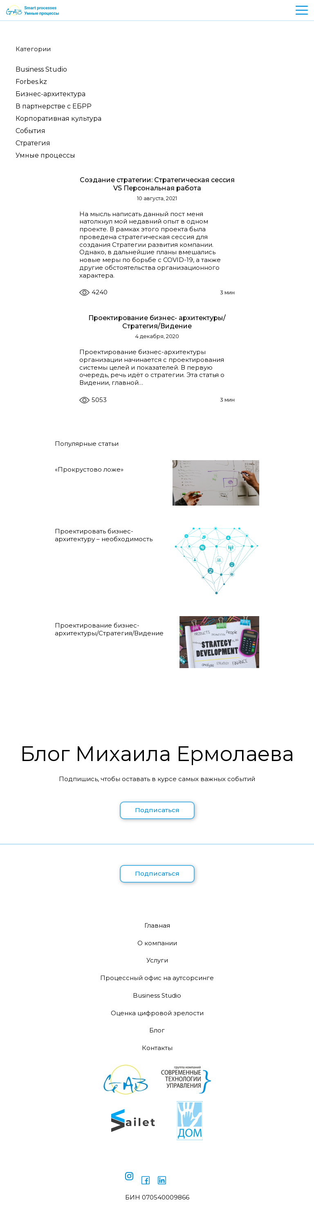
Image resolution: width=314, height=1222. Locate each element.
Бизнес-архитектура (50, 94)
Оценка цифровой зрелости (157, 1013)
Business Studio (41, 69)
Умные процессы (45, 155)
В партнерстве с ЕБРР (54, 106)
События (30, 131)
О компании (157, 943)
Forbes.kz (31, 82)
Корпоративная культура (58, 118)
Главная (157, 925)
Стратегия (33, 143)
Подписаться (157, 810)
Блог (157, 1030)
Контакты (157, 1048)
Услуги (157, 960)
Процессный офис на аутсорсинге (157, 978)
